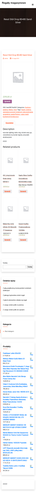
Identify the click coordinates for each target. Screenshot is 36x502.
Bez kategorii (9, 331)
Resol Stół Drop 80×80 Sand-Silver (17, 55)
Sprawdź (7, 101)
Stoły (15, 110)
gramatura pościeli (9, 112)
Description (9, 123)
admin (5, 58)
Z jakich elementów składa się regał (15, 300)
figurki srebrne (26, 110)
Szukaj (5, 263)
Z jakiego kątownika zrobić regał (14, 295)
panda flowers (15, 114)
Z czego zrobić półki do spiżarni (13, 310)
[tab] (9, 123)
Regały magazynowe (14, 3)
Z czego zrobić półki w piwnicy (13, 305)
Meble (11, 110)
